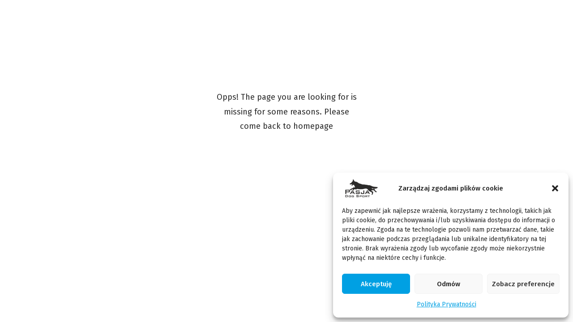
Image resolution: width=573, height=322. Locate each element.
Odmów (448, 284)
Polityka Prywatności (446, 304)
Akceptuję (376, 284)
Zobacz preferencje (523, 284)
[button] (555, 188)
